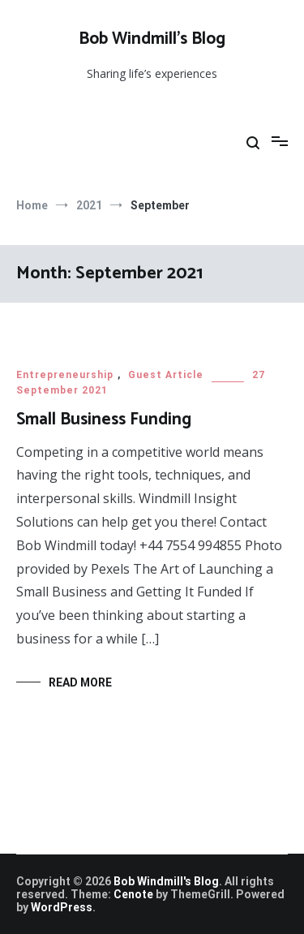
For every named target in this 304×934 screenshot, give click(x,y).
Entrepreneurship (64, 375)
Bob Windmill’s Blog (152, 39)
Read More (80, 682)
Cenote (133, 894)
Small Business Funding (103, 419)
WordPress (61, 907)
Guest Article (165, 375)
